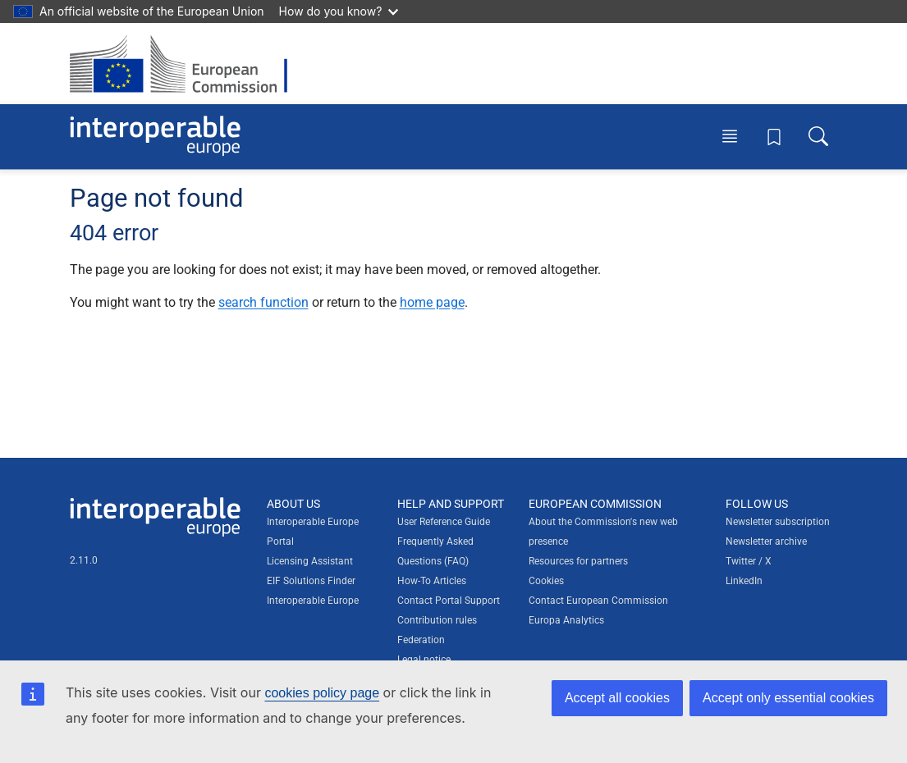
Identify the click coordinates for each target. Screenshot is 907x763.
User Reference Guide (443, 522)
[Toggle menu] (729, 136)
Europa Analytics (566, 620)
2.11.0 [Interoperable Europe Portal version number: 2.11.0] (84, 560)
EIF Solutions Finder (311, 581)
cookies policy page (321, 693)
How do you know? (339, 11)
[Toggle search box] (818, 136)
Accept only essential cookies (788, 698)
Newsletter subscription (778, 522)
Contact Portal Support (448, 600)
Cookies (546, 581)
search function (263, 302)
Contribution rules (437, 620)
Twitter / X (749, 561)
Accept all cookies (617, 698)
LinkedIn (744, 581)
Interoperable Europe (313, 600)
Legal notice (424, 659)
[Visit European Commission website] (187, 64)
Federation (421, 640)
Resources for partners (578, 561)
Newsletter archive (766, 541)
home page (432, 302)
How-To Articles (431, 581)
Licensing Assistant (310, 561)
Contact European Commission (598, 600)
